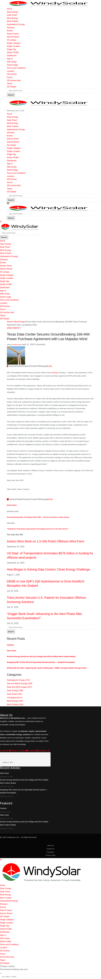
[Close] (0, 222)
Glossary (11, 28)
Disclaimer (50, 852)
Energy (55, 373)
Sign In (10, 59)
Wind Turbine (12, 21)
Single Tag (11, 49)
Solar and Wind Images (19, 687)
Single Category (14, 43)
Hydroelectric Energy (16, 24)
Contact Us (50, 849)
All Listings (11, 40)
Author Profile (13, 52)
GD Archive (12, 74)
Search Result (13, 37)
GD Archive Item (14, 80)
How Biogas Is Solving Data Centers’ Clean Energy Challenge (48, 569)
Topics (9, 83)
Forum (9, 77)
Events (10, 31)
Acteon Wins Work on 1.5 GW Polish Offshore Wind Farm (45, 541)
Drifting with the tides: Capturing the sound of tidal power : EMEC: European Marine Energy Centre (47, 668)
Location (10, 71)
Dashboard (11, 55)
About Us (50, 845)
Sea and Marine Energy (19, 683)
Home (9, 9)
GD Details (11, 87)
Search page (12, 65)
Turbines (10, 645)
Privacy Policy (50, 855)
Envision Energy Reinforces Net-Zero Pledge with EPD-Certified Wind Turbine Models (41, 656)
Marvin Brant (17, 344)
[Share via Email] (49, 366)
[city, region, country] (50, 976)
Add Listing (11, 62)
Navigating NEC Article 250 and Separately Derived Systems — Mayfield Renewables (41, 662)
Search (11, 95)
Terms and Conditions (16, 68)
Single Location (13, 46)
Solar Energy (12, 12)
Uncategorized (14, 698)
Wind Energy (12, 18)
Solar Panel (12, 15)
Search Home (13, 34)
